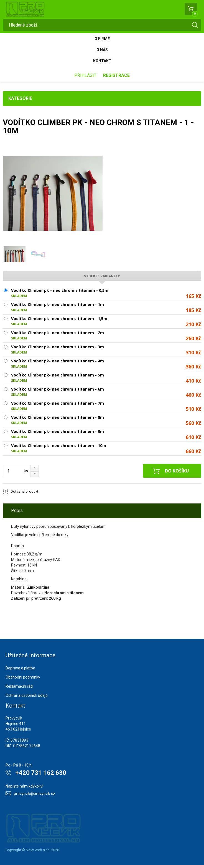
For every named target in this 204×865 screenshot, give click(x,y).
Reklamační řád (19, 686)
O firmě (102, 39)
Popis (17, 510)
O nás (102, 50)
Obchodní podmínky (23, 677)
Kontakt (102, 61)
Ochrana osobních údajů (27, 695)
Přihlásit (85, 75)
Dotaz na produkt (24, 491)
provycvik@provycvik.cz (34, 793)
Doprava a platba (20, 668)
